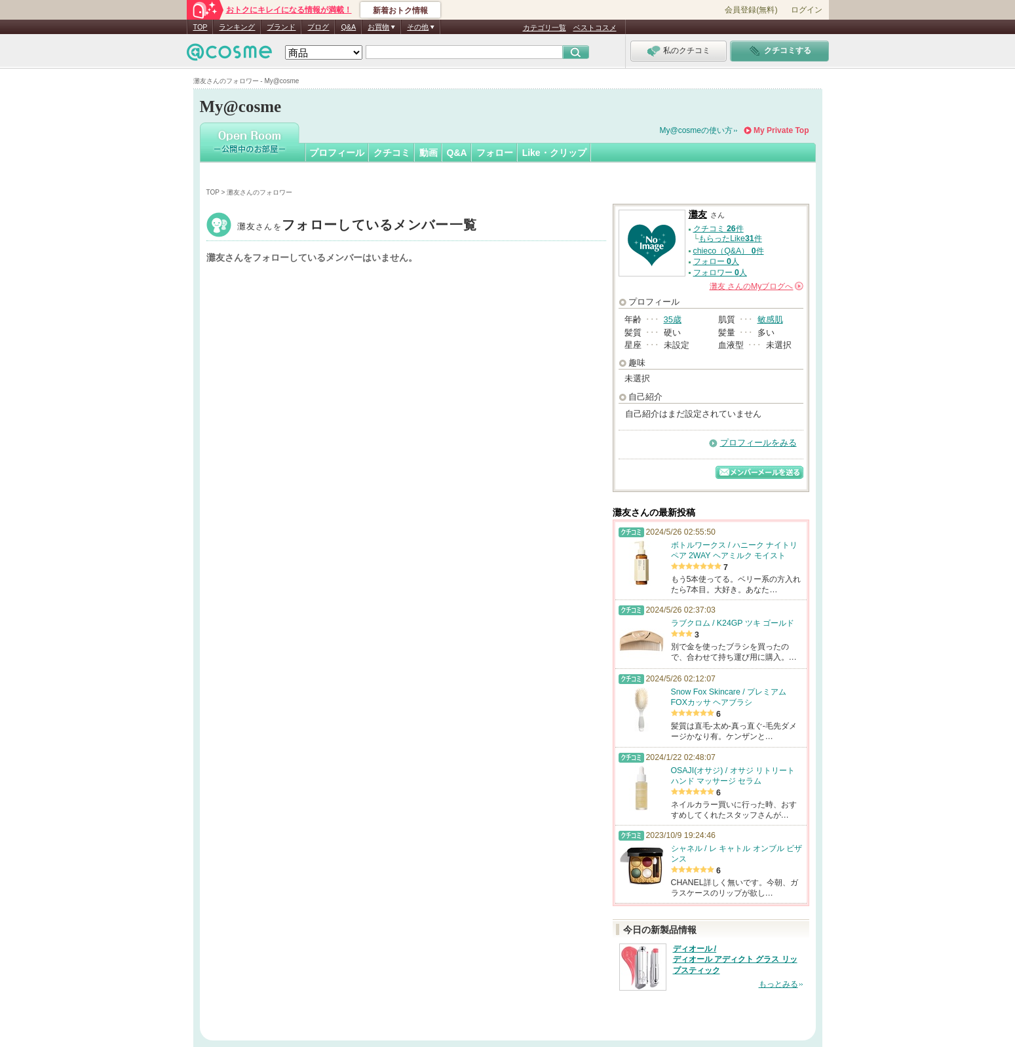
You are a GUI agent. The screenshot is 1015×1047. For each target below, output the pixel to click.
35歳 (672, 319)
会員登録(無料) (751, 9)
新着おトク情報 (400, 10)
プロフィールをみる (758, 442)
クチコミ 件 (718, 228)
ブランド (281, 27)
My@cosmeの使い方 (696, 130)
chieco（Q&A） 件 (728, 251)
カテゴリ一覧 (544, 27)
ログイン (806, 9)
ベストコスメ (595, 27)
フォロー (494, 152)
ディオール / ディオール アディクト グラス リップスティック (735, 960)
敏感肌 (770, 319)
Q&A (348, 27)
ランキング (237, 27)
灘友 (357, 226)
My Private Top (781, 130)
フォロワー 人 (720, 272)
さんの (756, 286)
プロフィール (336, 152)
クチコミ (391, 152)
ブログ (318, 27)
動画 (428, 152)
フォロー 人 (716, 261)
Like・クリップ (554, 152)
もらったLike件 (730, 238)
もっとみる (778, 984)
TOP (200, 27)
